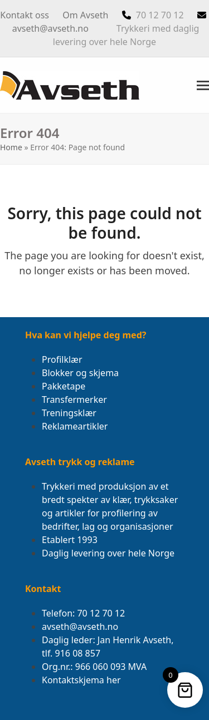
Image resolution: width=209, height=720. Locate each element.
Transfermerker (74, 399)
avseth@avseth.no (50, 28)
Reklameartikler (75, 426)
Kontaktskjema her (81, 680)
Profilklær (62, 359)
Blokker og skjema (80, 373)
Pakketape (63, 386)
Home (11, 147)
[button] (203, 85)
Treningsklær (69, 413)
